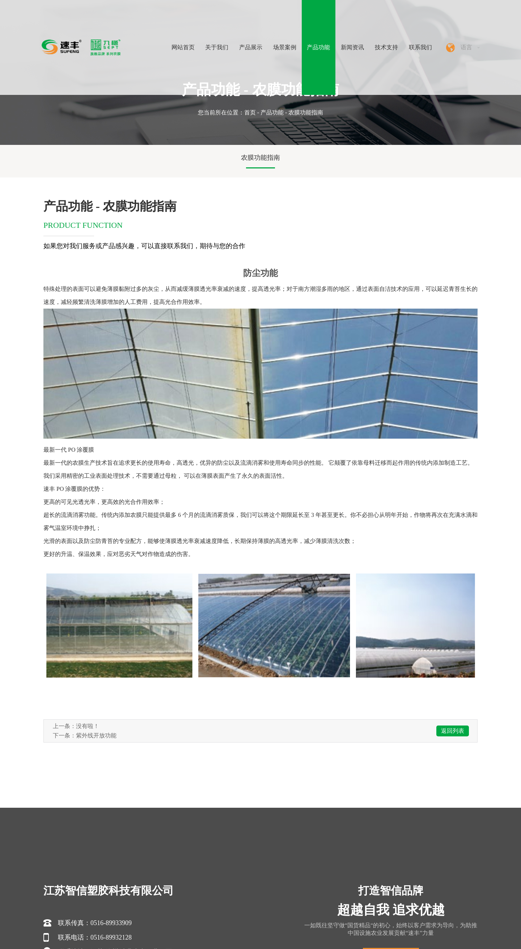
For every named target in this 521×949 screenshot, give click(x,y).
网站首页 (183, 47)
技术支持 (386, 47)
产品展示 (250, 47)
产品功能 (318, 47)
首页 (250, 112)
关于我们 (216, 47)
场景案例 (284, 47)
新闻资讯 (352, 47)
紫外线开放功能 (96, 735)
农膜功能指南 (260, 157)
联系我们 (420, 47)
